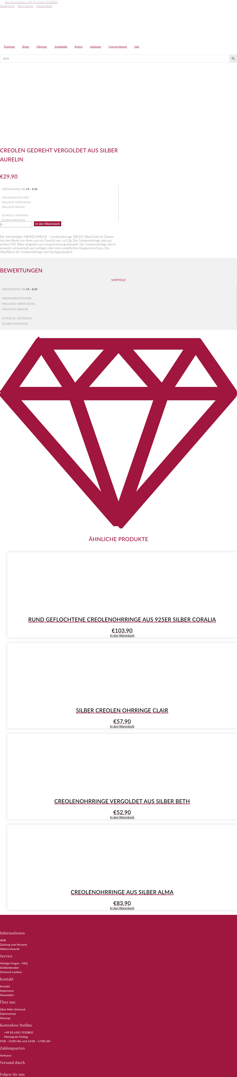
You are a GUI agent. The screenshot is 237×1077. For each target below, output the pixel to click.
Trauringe (9, 46)
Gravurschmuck (117, 46)
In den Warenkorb (47, 151)
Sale (136, 46)
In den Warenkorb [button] (122, 563)
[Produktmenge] (16, 151)
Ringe (25, 46)
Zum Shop (38, 1068)
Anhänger (95, 46)
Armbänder (61, 46)
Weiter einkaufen (18, 1073)
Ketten (78, 46)
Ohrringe (42, 46)
